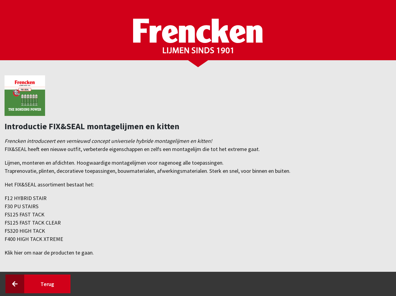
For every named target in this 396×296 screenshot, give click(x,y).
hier (19, 252)
